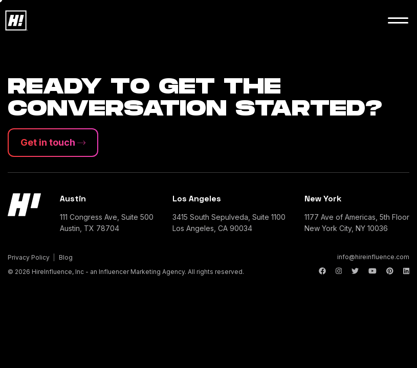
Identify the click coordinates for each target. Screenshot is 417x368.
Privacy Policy (29, 257)
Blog (66, 257)
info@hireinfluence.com (373, 257)
